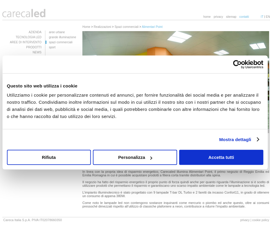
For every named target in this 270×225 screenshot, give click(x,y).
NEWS (37, 52)
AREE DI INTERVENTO (25, 42)
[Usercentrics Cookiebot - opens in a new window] (237, 64)
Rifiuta (49, 157)
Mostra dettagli (235, 139)
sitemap (231, 16)
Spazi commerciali (126, 26)
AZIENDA (35, 32)
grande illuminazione (62, 37)
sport (52, 47)
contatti (244, 16)
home (207, 16)
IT (262, 16)
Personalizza (135, 157)
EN (268, 16)
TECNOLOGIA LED (28, 37)
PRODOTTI (33, 47)
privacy (218, 16)
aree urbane (57, 32)
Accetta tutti (221, 157)
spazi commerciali (60, 42)
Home (86, 26)
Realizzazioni (102, 26)
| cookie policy (259, 220)
